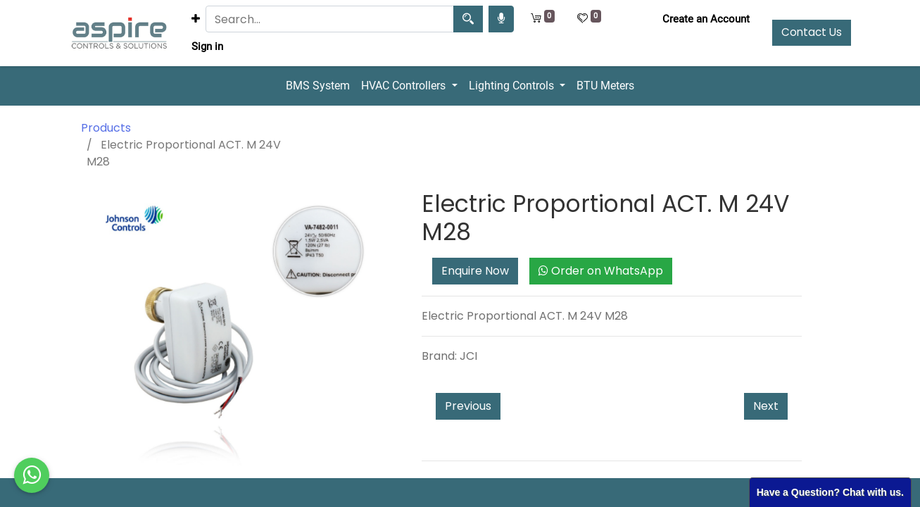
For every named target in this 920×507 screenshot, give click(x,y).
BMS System (318, 85)
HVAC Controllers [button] (404, 85)
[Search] (468, 19)
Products (106, 128)
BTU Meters (605, 85)
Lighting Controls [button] (513, 85)
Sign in (207, 46)
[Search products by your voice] (501, 19)
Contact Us (811, 32)
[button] (196, 19)
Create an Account (706, 19)
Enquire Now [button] (475, 271)
